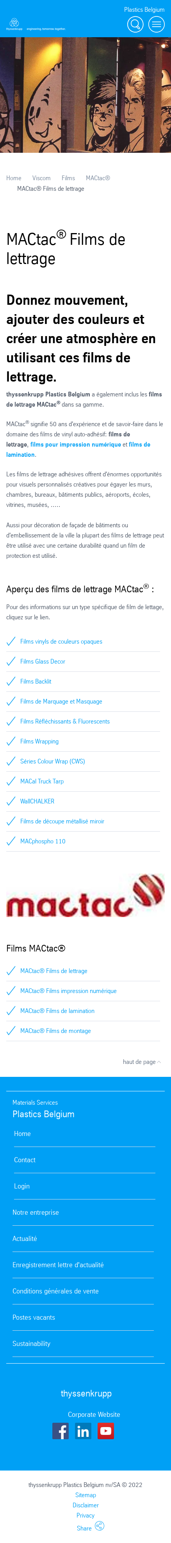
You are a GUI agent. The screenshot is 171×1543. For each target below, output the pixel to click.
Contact (25, 1160)
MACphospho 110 (43, 841)
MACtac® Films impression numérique (68, 991)
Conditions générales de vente (55, 1291)
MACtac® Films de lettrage (53, 971)
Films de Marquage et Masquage (61, 701)
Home (13, 178)
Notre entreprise (35, 1212)
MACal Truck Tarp (42, 781)
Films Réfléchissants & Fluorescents (65, 721)
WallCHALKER (37, 801)
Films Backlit (35, 681)
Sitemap (85, 1495)
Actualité (24, 1239)
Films (68, 178)
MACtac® (98, 178)
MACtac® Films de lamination (57, 1011)
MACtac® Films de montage (55, 1031)
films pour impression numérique (75, 444)
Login (22, 1186)
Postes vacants (33, 1317)
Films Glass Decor (42, 661)
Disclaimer (86, 1505)
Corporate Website (94, 1414)
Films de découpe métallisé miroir (62, 821)
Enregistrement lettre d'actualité (58, 1265)
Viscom (41, 178)
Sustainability (31, 1344)
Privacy (85, 1515)
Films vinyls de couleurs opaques (61, 641)
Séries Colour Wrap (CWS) (52, 761)
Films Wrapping (39, 741)
